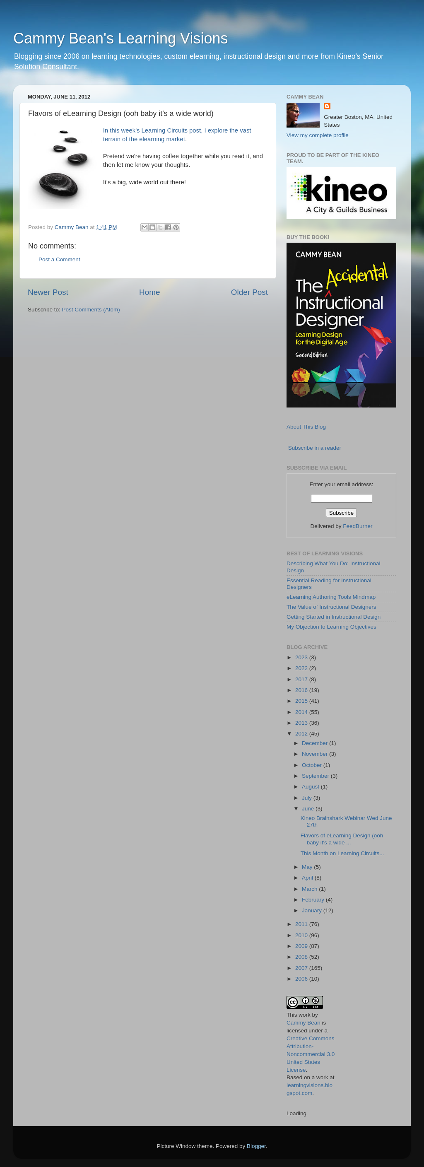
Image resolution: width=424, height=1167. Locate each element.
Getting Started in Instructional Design (334, 617)
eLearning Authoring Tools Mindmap (331, 597)
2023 (302, 657)
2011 (302, 924)
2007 (302, 968)
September (316, 776)
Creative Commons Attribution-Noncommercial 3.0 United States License (311, 1054)
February (314, 900)
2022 (302, 668)
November (315, 754)
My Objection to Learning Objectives (331, 627)
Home (149, 292)
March (310, 889)
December (315, 743)
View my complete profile (318, 135)
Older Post (249, 292)
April (308, 878)
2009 (302, 946)
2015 (302, 701)
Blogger (256, 1146)
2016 (302, 690)
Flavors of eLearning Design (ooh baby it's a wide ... (342, 838)
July (307, 798)
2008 (302, 957)
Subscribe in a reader (314, 448)
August (311, 787)
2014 (302, 712)
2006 (302, 979)
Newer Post (48, 292)
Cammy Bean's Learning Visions (120, 38)
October (312, 765)
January (312, 910)
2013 (302, 723)
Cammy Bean (72, 227)
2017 (302, 679)
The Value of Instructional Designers (331, 607)
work (305, 1015)
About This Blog (306, 427)
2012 (302, 734)
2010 (302, 935)
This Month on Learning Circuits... (342, 853)
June (309, 808)
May (308, 867)
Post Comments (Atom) (91, 309)
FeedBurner (357, 526)
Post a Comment (59, 259)
